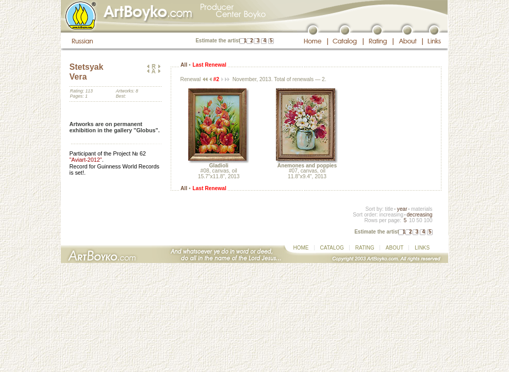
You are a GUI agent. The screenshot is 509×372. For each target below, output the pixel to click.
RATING (364, 248)
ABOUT (394, 248)
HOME (301, 248)
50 (419, 220)
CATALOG (332, 248)
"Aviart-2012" (86, 160)
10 (412, 220)
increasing (391, 215)
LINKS (422, 248)
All (183, 65)
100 (427, 220)
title (389, 209)
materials (422, 209)
